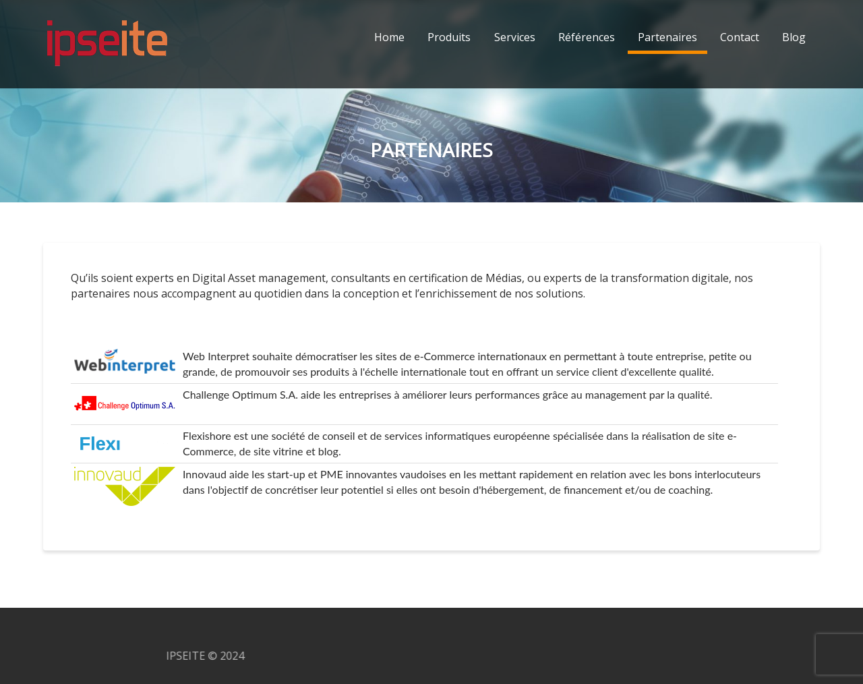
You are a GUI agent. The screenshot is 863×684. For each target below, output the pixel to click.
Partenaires (667, 37)
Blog (794, 37)
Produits (449, 37)
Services (514, 37)
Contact (739, 37)
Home (389, 37)
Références (586, 37)
